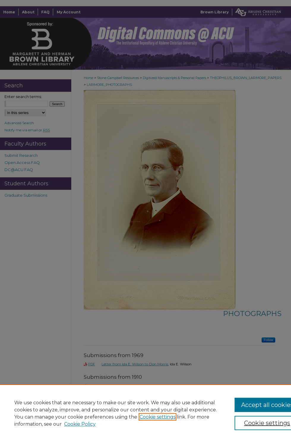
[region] (145, 413)
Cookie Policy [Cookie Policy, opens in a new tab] (80, 424)
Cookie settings (157, 417)
